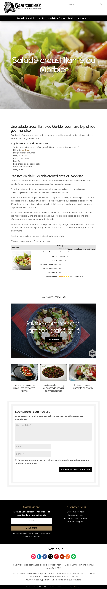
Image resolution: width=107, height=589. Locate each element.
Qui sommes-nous (75, 511)
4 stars (86, 249)
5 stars (92, 249)
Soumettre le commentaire (75, 469)
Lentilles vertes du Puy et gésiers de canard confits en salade (53, 388)
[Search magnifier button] (100, 4)
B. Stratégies (77, 587)
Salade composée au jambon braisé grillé (53, 326)
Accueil (20, 18)
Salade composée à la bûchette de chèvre (82, 386)
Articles (71, 18)
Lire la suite (53, 339)
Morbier (25, 150)
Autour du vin (83, 18)
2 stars (75, 249)
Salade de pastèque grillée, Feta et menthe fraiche (24, 388)
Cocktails (30, 18)
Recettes (41, 18)
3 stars (81, 249)
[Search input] (83, 4)
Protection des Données (75, 518)
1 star (70, 249)
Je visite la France (57, 18)
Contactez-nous (75, 515)
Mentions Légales (75, 521)
